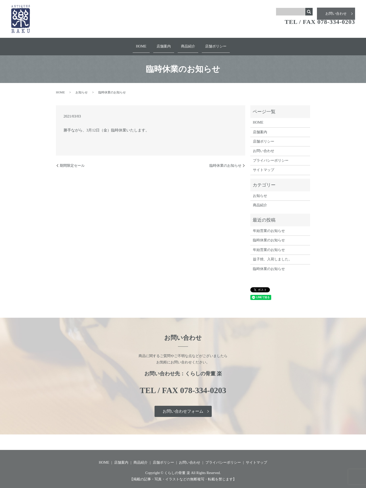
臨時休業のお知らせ (225, 161)
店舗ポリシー (209, 44)
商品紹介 (186, 44)
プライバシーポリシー (270, 156)
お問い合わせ (336, 11)
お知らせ (81, 88)
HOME (148, 44)
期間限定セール (72, 161)
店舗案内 (166, 44)
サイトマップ (263, 165)
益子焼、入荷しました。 (272, 255)
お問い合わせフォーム (183, 407)
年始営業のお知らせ (269, 226)
